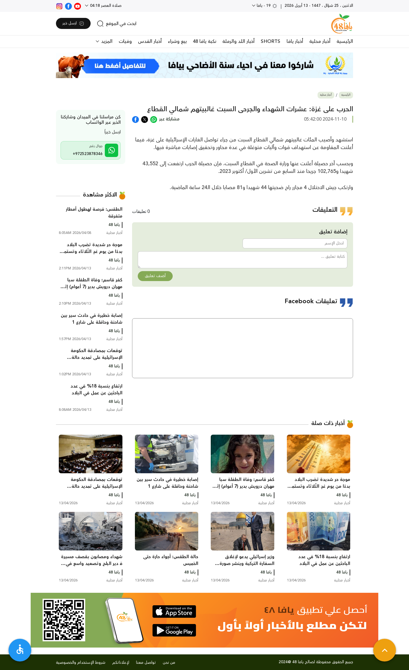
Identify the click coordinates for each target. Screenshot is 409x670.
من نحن (169, 662)
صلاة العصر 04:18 (105, 6)
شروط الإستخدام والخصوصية (80, 662)
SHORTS (270, 41)
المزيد (106, 41)
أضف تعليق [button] (155, 276)
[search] (116, 23)
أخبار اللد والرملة (238, 41)
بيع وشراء (177, 41)
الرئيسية (345, 41)
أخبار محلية (319, 41)
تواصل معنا (146, 662)
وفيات (125, 41)
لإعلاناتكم (120, 662)
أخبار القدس (150, 41)
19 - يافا (266, 6)
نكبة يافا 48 (204, 41)
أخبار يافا (295, 41)
